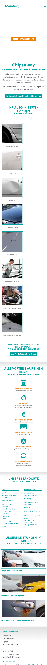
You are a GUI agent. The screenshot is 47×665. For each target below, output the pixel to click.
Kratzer (12, 173)
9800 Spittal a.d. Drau (30, 525)
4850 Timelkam (7, 521)
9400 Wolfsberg (29, 520)
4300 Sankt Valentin (30, 495)
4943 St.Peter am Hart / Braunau (10, 525)
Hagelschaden (12, 227)
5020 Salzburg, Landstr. (31, 502)
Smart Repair (20, 345)
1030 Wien (5, 493)
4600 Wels (5, 516)
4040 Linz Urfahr (7, 504)
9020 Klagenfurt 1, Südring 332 (32, 512)
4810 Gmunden (7, 518)
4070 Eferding (6, 511)
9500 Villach (28, 522)
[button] (44, 6)
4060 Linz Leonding (8, 509)
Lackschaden (12, 146)
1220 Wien (5, 497)
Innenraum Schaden (12, 335)
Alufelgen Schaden (12, 308)
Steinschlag (12, 254)
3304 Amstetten (29, 493)
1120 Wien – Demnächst (9, 495)
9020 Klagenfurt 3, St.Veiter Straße (32, 517)
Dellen (12, 200)
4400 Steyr (5, 514)
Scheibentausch (12, 281)
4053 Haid (5, 506)
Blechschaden (22, 347)
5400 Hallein (28, 504)
